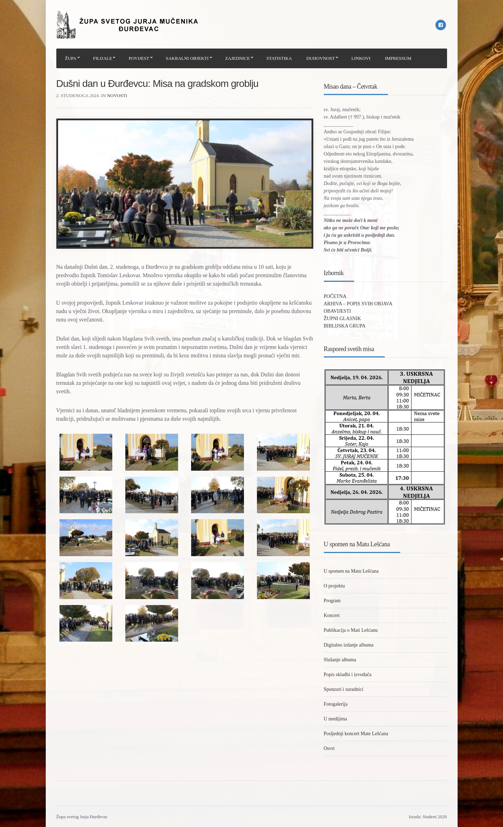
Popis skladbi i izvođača (348, 674)
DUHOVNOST (320, 58)
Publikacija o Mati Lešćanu (351, 630)
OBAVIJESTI (337, 311)
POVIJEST (138, 58)
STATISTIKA (279, 58)
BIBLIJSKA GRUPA (345, 326)
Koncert (332, 615)
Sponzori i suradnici (344, 689)
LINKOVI (360, 58)
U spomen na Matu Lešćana (351, 571)
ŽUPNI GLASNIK (342, 318)
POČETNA (335, 296)
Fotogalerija (336, 704)
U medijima (335, 718)
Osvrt (329, 748)
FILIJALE (102, 58)
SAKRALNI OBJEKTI (187, 58)
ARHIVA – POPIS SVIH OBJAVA (358, 303)
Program (332, 600)
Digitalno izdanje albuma (349, 645)
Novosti (117, 95)
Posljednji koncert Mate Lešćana (356, 733)
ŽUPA (71, 58)
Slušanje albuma (340, 659)
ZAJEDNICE (237, 58)
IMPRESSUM (398, 58)
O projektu (334, 586)
